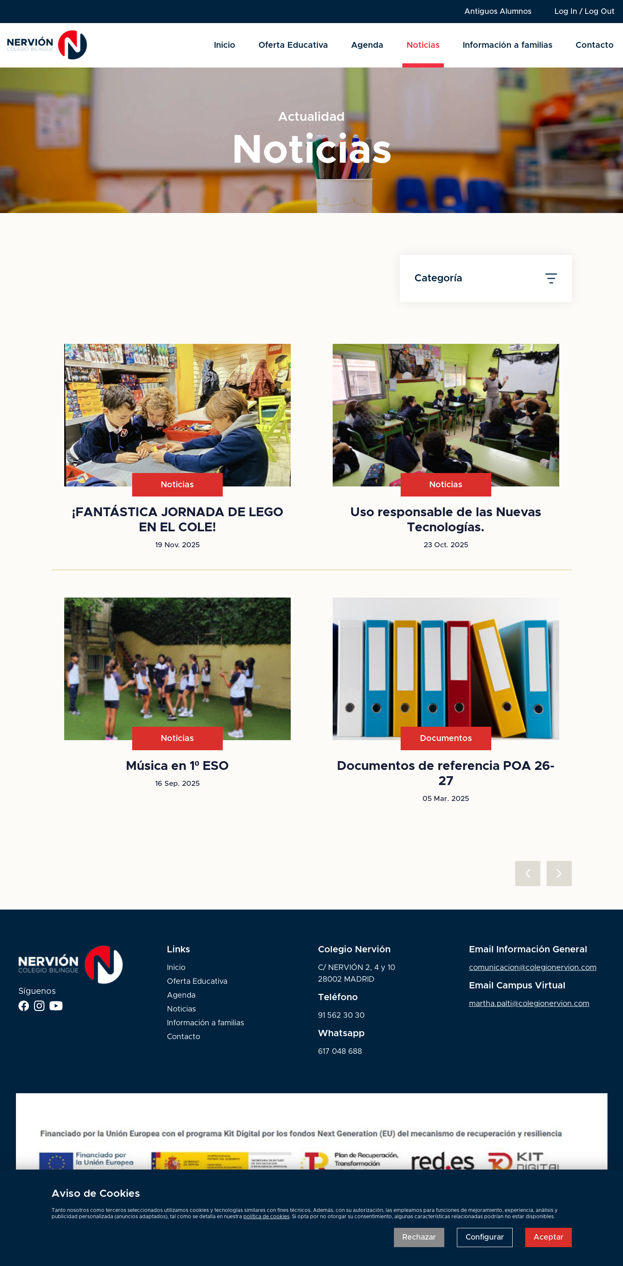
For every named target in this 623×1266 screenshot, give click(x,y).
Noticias (423, 45)
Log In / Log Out (585, 12)
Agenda (367, 45)
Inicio (224, 45)
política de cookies (266, 1216)
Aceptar (548, 1237)
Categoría (485, 278)
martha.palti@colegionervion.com (529, 1004)
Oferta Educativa (293, 45)
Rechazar (419, 1237)
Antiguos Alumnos (498, 12)
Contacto (595, 45)
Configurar (485, 1237)
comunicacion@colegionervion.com (533, 968)
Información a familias (508, 45)
